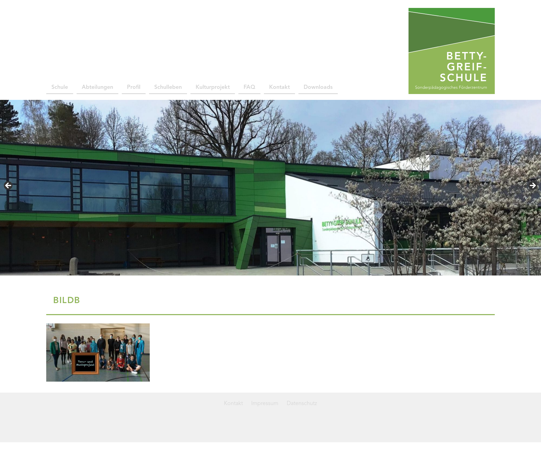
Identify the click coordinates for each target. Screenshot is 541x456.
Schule (59, 87)
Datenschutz (302, 403)
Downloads (318, 87)
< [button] (8, 186)
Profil (133, 87)
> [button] (532, 186)
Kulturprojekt (213, 87)
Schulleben (168, 87)
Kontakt (279, 87)
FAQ (249, 87)
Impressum (264, 403)
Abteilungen (97, 87)
